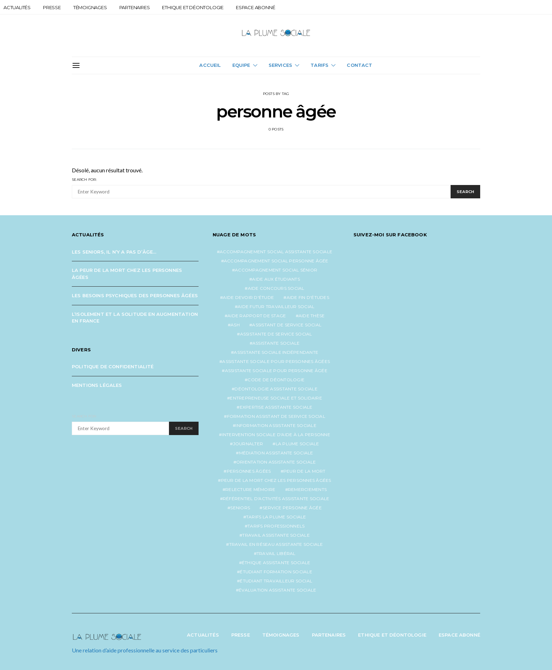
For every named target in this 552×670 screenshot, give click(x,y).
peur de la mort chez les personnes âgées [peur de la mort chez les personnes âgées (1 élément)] (276, 480)
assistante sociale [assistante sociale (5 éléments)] (276, 343)
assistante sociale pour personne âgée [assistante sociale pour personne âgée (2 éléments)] (276, 370)
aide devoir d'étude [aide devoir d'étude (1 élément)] (248, 297)
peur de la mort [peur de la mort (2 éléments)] (304, 471)
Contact (359, 65)
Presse (52, 7)
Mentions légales (97, 385)
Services (280, 65)
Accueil (210, 65)
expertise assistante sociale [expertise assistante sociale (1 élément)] (276, 407)
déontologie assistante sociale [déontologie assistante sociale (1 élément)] (276, 388)
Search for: (84, 179)
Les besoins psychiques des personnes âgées (135, 295)
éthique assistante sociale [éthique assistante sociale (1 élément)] (276, 562)
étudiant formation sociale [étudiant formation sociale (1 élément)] (276, 571)
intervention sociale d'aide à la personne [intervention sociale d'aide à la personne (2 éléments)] (276, 434)
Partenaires (134, 7)
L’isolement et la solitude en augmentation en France (135, 317)
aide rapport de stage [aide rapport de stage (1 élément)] (256, 315)
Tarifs (319, 65)
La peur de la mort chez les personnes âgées (127, 273)
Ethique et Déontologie (193, 7)
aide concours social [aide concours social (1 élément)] (276, 288)
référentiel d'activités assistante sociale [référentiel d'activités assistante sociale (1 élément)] (276, 498)
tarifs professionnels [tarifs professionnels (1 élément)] (276, 526)
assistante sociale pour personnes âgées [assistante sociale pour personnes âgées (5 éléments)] (276, 361)
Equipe (241, 65)
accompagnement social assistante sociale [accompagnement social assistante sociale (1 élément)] (276, 251)
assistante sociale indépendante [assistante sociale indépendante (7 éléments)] (276, 352)
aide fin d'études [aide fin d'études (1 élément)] (308, 297)
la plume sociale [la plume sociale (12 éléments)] (297, 443)
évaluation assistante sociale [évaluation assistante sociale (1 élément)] (277, 590)
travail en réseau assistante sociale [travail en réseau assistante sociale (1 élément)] (276, 544)
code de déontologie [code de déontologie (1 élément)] (276, 379)
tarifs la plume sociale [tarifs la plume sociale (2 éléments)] (276, 516)
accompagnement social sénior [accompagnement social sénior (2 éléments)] (276, 270)
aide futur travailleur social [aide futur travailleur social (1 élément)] (276, 306)
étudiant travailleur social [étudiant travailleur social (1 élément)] (276, 580)
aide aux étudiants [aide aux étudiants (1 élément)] (276, 279)
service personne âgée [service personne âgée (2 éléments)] (292, 507)
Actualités (17, 7)
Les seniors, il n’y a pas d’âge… (114, 252)
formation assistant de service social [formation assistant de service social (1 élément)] (276, 416)
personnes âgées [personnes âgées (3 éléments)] (249, 471)
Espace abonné (255, 7)
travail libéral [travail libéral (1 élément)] (276, 553)
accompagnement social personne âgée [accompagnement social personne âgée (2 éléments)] (276, 260)
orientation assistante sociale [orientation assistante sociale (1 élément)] (276, 462)
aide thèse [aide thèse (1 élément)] (312, 315)
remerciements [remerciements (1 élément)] (307, 489)
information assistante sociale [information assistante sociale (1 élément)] (276, 425)
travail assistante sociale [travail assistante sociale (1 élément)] (276, 535)
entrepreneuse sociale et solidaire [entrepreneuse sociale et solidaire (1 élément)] (276, 398)
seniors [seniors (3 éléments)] (240, 507)
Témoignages (90, 7)
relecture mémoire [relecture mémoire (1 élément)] (250, 489)
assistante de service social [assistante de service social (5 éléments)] (276, 334)
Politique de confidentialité (113, 366)
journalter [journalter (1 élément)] (248, 443)
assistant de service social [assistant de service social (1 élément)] (286, 324)
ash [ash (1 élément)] (235, 324)
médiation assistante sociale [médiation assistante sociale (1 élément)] (276, 452)
